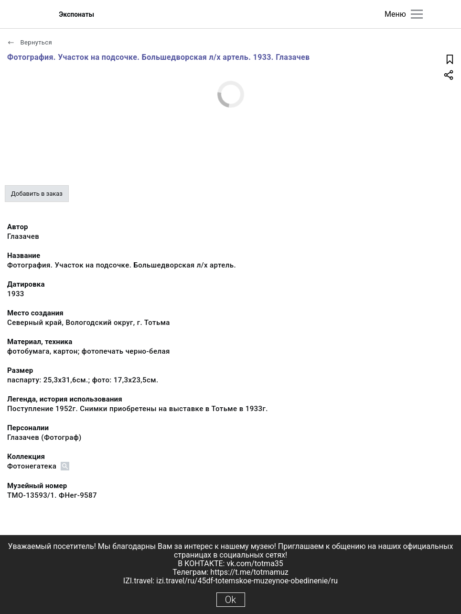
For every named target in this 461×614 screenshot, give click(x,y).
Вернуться (29, 42)
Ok (230, 599)
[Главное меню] (417, 14)
